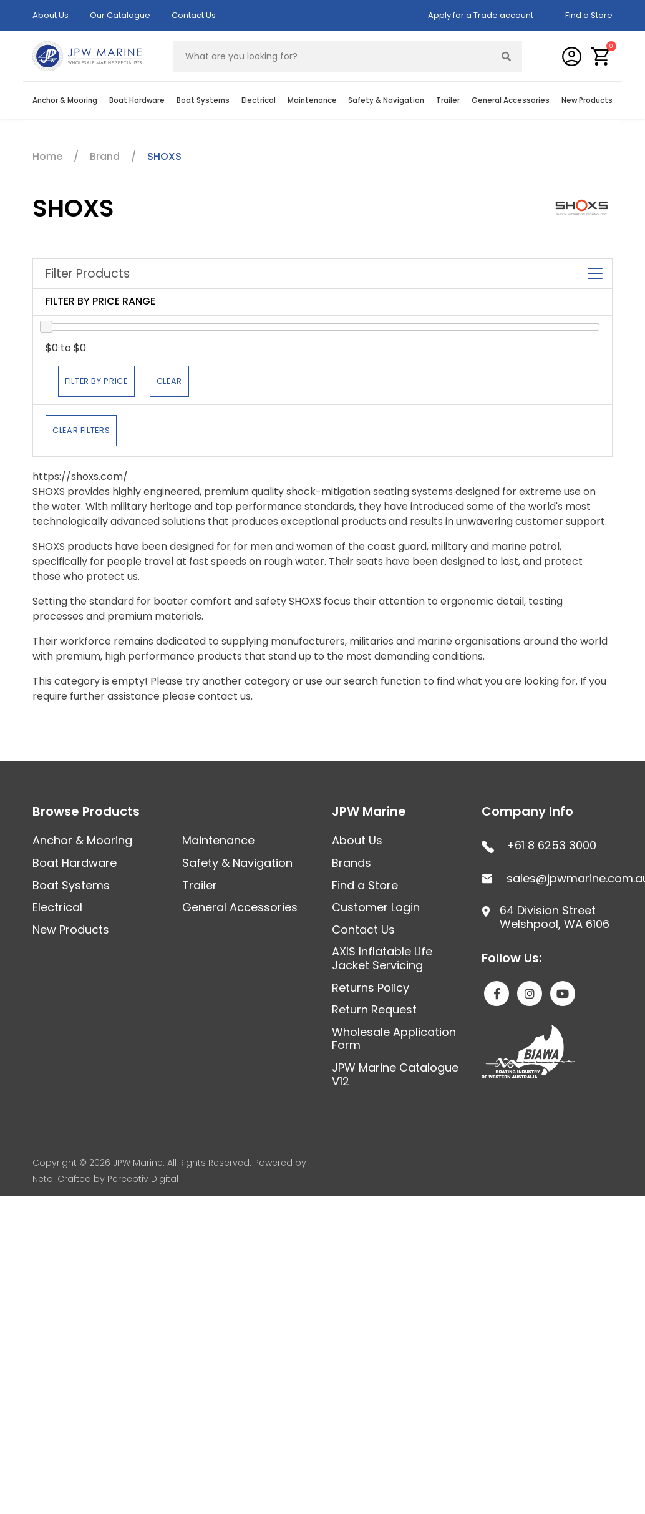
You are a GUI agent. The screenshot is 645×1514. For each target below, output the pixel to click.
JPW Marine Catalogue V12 (395, 1074)
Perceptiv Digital (142, 1179)
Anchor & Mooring (64, 100)
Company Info (527, 811)
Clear (169, 381)
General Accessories (511, 100)
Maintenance (312, 100)
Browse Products (86, 811)
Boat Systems (203, 100)
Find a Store (589, 15)
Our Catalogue (120, 15)
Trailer (448, 100)
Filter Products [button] (322, 273)
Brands (351, 863)
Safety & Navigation (386, 100)
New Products (587, 100)
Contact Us (194, 15)
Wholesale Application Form (394, 1038)
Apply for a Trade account (480, 15)
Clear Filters (81, 430)
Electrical (258, 100)
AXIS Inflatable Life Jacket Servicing (382, 958)
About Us (50, 15)
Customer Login (376, 907)
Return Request (374, 1009)
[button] (601, 56)
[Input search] (332, 56)
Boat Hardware (137, 100)
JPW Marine (369, 811)
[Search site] (506, 56)
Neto (42, 1179)
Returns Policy (370, 987)
